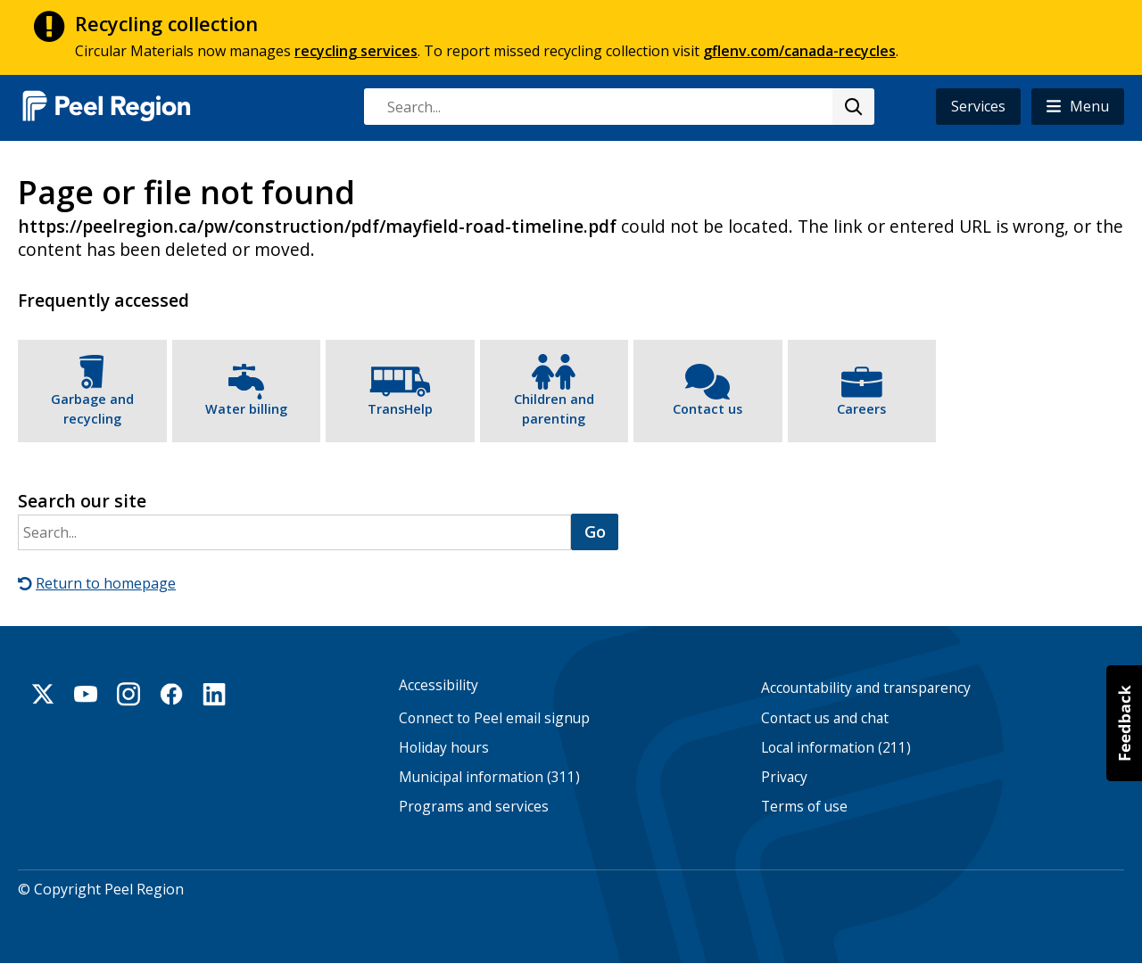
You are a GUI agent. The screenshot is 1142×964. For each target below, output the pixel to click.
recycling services (356, 51)
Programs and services (474, 806)
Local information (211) (836, 747)
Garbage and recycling (92, 409)
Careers (861, 408)
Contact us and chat (825, 718)
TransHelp (400, 408)
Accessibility (438, 685)
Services (978, 106)
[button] (1077, 106)
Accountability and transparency (866, 688)
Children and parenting (554, 409)
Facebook (171, 694)
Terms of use (804, 806)
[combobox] (618, 106)
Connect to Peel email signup (494, 718)
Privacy (784, 777)
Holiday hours (444, 747)
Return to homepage (106, 583)
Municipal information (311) (489, 777)
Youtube (85, 694)
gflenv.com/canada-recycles (799, 51)
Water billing (246, 408)
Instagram (128, 694)
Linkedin (214, 694)
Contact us (707, 408)
